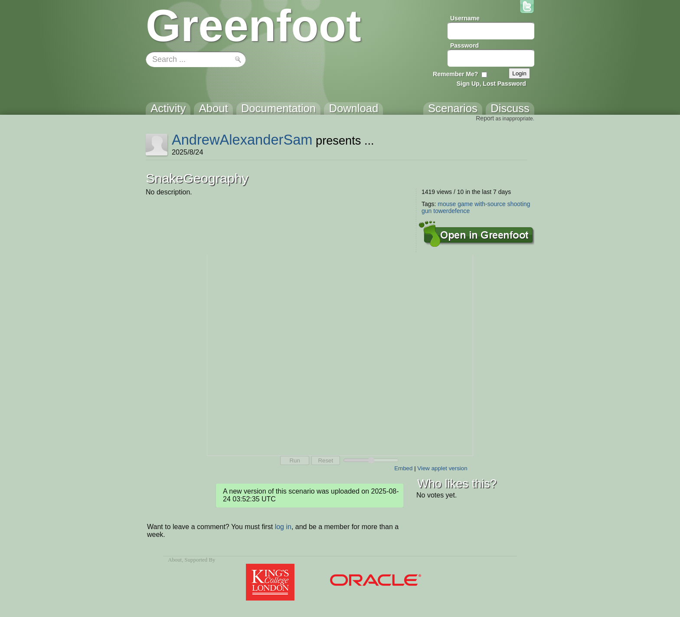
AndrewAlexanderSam (242, 140)
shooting (518, 203)
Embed (403, 468)
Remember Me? (455, 74)
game (465, 203)
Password (464, 45)
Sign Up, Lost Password (491, 83)
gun (427, 210)
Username (465, 18)
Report (485, 118)
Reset (325, 460)
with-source (490, 203)
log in (283, 526)
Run (294, 460)
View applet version (442, 468)
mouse (447, 203)
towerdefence (451, 210)
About (175, 560)
